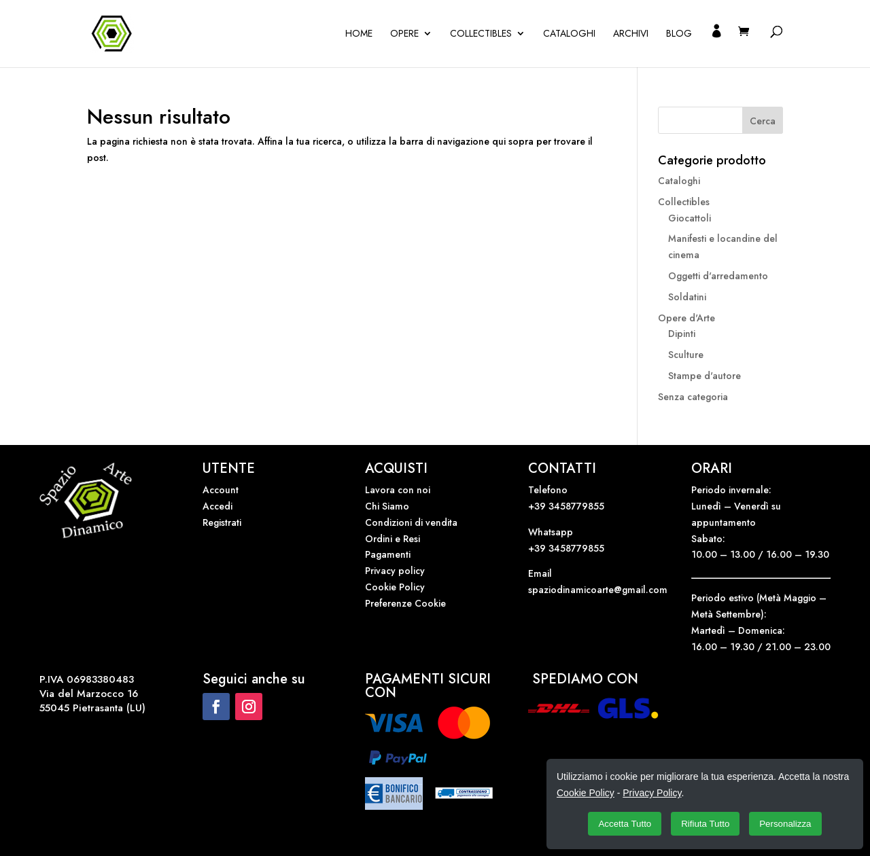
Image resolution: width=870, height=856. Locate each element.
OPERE (404, 34)
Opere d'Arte (686, 318)
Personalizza (785, 824)
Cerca (763, 121)
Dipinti (681, 333)
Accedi (217, 506)
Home (358, 34)
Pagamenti (388, 554)
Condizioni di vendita (411, 522)
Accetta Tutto (624, 824)
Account (221, 490)
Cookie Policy (395, 587)
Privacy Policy (652, 792)
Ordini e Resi (392, 539)
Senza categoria (693, 397)
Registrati (222, 522)
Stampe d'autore (704, 375)
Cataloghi (569, 34)
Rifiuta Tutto (705, 824)
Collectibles (481, 34)
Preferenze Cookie (405, 603)
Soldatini (687, 297)
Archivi (630, 34)
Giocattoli (689, 218)
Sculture (685, 354)
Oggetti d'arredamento (718, 276)
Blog (679, 34)
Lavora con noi (397, 490)
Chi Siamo (387, 506)
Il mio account (716, 46)
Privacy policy (395, 570)
